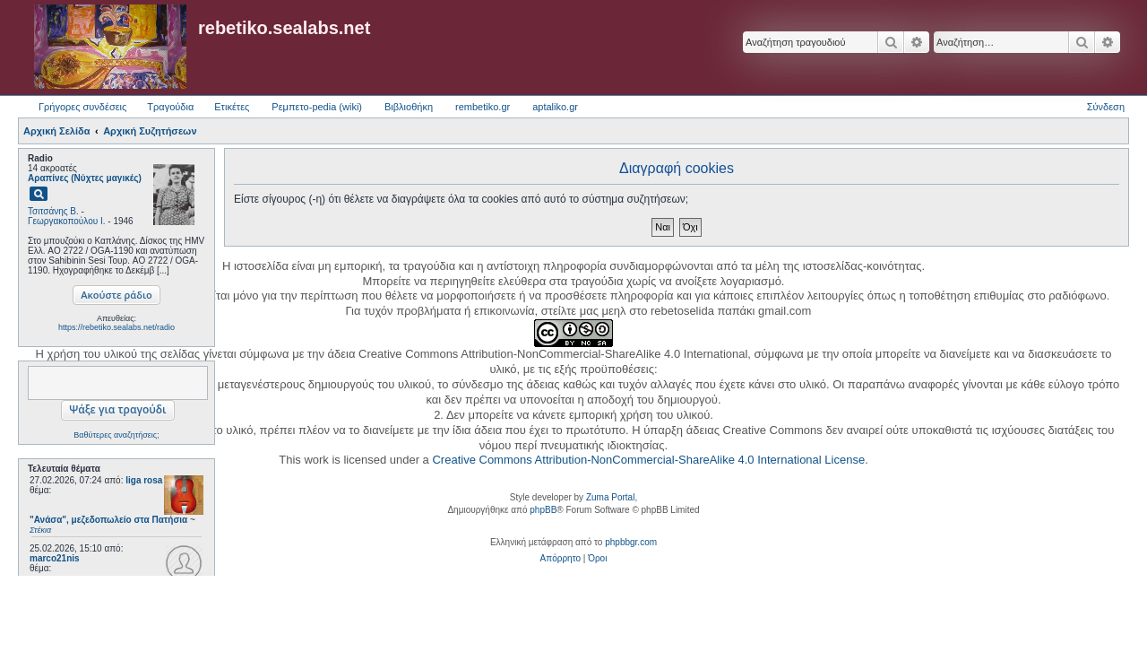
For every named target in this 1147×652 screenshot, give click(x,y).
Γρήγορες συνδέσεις (82, 106)
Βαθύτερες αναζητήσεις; (116, 434)
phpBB (543, 510)
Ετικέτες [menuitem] (231, 106)
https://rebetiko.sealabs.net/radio (116, 327)
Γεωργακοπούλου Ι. (67, 221)
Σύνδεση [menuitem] (1106, 106)
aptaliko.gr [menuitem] (555, 106)
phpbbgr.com (631, 542)
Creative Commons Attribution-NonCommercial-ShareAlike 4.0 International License (648, 459)
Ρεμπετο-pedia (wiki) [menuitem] (317, 106)
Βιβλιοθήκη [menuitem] (408, 106)
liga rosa (143, 480)
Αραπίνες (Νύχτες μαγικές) (85, 178)
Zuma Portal (610, 497)
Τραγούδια (170, 106)
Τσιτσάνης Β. (53, 211)
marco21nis (55, 558)
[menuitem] (560, 559)
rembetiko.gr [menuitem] (482, 106)
